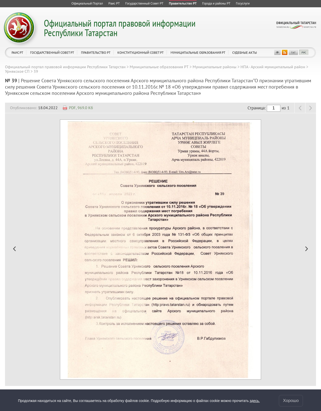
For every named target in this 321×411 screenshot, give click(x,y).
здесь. (255, 401)
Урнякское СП (17, 71)
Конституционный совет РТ (140, 52)
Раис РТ (17, 52)
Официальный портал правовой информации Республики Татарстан (120, 28)
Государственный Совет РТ (52, 52)
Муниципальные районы (214, 66)
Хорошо (291, 400)
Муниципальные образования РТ (198, 52)
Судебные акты (244, 52)
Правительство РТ (95, 52)
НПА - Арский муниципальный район (272, 66)
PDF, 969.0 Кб (81, 107)
